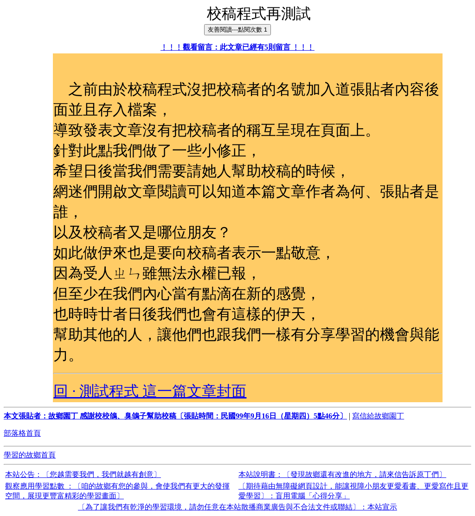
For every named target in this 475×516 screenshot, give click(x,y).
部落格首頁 (22, 433)
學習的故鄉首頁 (30, 455)
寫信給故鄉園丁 (378, 416)
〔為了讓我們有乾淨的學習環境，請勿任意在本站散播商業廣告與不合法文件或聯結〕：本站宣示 (237, 507)
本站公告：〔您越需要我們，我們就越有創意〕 (83, 474)
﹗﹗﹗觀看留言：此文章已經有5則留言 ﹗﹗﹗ (237, 47)
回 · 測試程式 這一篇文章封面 (149, 391)
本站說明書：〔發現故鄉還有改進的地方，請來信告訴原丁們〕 (342, 474)
